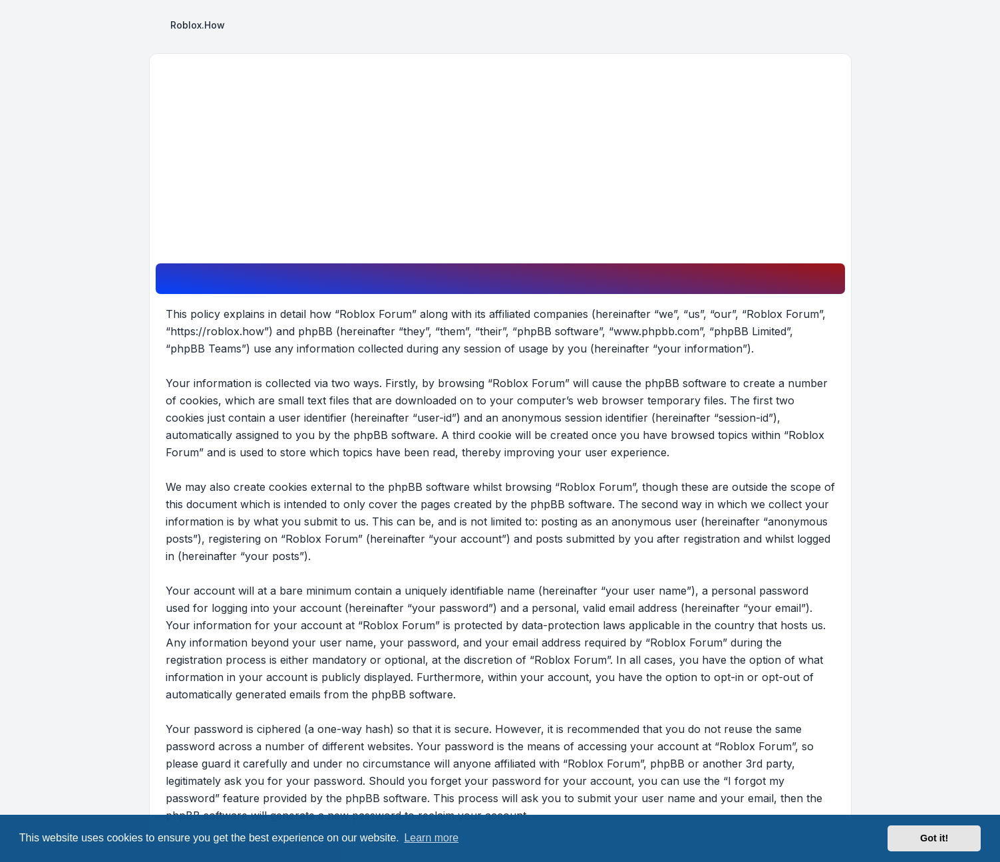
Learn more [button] (431, 837)
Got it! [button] (934, 838)
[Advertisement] (500, 163)
